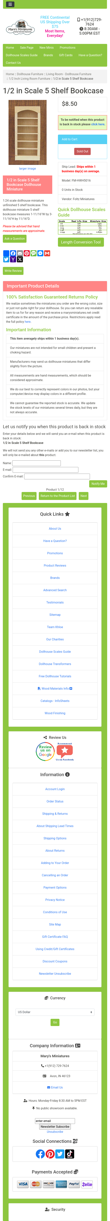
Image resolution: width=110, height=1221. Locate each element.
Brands (48, 55)
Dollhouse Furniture (30, 74)
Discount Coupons (55, 961)
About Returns (55, 850)
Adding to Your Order (55, 863)
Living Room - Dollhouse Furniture (68, 74)
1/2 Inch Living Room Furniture (29, 78)
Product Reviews (55, 565)
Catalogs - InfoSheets (55, 701)
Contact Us (13, 63)
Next (83, 496)
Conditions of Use (55, 912)
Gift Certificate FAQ (55, 937)
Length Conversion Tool (81, 242)
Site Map (55, 924)
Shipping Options (55, 838)
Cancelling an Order (55, 875)
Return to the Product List (58, 496)
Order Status (55, 801)
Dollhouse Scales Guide (21, 55)
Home (10, 47)
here (27, 322)
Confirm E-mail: (13, 476)
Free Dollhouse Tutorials (55, 676)
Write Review (13, 271)
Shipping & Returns (55, 814)
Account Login (55, 789)
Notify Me (98, 484)
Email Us (55, 1087)
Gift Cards (66, 55)
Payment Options (54, 887)
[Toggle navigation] (10, 4)
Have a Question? (90, 55)
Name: (7, 463)
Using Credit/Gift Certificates (55, 949)
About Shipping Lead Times (55, 826)
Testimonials (55, 602)
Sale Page (27, 47)
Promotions (68, 47)
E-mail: (7, 470)
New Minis (47, 47)
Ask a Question (15, 238)
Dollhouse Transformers (55, 664)
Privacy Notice (55, 900)
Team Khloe (55, 627)
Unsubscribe (55, 1132)
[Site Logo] (20, 27)
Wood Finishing (55, 713)
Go (55, 1022)
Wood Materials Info (55, 688)
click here (98, 124)
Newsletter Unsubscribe (55, 973)
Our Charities (55, 639)
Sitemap (55, 615)
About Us (55, 528)
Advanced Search (55, 590)
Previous (29, 496)
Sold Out (82, 151)
